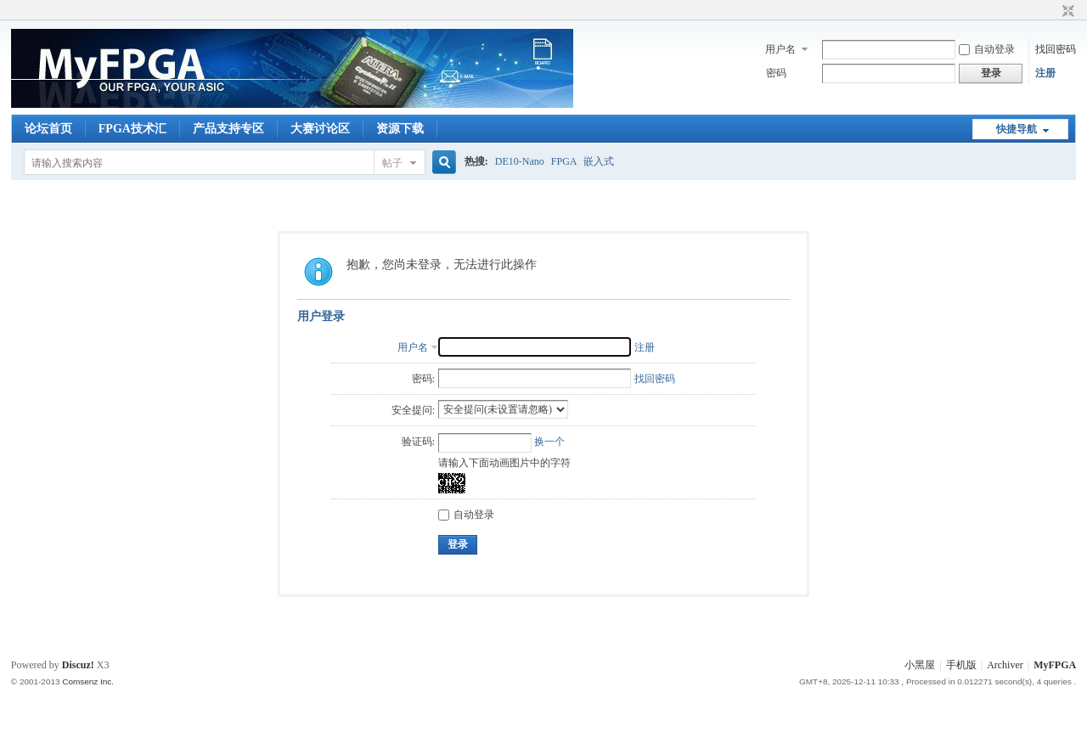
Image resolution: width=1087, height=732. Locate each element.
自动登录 (987, 49)
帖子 (392, 163)
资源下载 (400, 128)
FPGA (564, 161)
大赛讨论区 (320, 128)
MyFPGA (1054, 665)
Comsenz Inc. (88, 681)
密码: (423, 379)
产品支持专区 (228, 128)
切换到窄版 (1066, 12)
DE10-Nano (519, 161)
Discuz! (78, 665)
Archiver (1005, 665)
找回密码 (1055, 49)
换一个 (549, 442)
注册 (1045, 73)
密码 (776, 73)
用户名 (780, 49)
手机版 (961, 665)
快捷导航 (1016, 129)
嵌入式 (598, 161)
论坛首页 (48, 128)
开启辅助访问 (1052, 12)
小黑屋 (919, 665)
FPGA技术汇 (132, 128)
